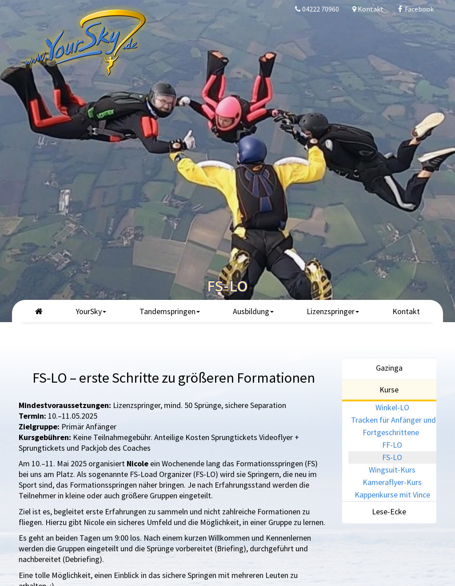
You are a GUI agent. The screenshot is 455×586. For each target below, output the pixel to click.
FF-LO (392, 445)
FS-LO (392, 457)
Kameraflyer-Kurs (392, 482)
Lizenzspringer (333, 311)
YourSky (91, 311)
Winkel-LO (392, 407)
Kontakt (406, 311)
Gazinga (389, 368)
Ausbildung (253, 311)
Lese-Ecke (389, 511)
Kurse (389, 389)
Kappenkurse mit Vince (392, 494)
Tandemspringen (170, 311)
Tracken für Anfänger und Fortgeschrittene (393, 426)
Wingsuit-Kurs (392, 470)
